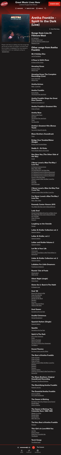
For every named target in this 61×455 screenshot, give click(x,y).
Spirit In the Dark (36, 341)
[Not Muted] (18, 447)
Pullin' (33, 338)
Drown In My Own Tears (38, 177)
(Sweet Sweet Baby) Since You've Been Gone (44, 213)
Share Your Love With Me (38, 434)
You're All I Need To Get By (38, 130)
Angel (33, 159)
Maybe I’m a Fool (36, 413)
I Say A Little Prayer (36, 115)
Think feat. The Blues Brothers (39, 381)
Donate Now (54, 4)
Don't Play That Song (37, 336)
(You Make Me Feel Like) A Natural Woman (43, 207)
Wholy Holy (34, 70)
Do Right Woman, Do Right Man (40, 170)
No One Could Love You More (39, 351)
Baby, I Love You (36, 86)
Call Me (33, 431)
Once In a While (35, 393)
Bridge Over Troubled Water (39, 144)
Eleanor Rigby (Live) (37, 40)
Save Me (33, 182)
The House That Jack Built (38, 94)
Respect (33, 181)
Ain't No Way (35, 216)
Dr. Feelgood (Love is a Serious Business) (43, 175)
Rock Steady (34, 92)
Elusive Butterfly (36, 297)
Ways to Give (29, 8)
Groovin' (33, 220)
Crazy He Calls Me (36, 295)
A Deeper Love (35, 287)
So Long (33, 302)
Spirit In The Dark (36, 340)
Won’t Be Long (35, 418)
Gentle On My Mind (37, 298)
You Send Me (35, 122)
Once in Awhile (35, 405)
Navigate (19, 8)
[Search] (45, 8)
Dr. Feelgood (35, 38)
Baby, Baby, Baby (36, 168)
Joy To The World (36, 56)
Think (33, 120)
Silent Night (34, 281)
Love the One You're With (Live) (40, 41)
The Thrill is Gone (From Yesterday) (41, 343)
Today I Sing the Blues (37, 303)
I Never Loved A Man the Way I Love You (42, 179)
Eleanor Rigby (35, 432)
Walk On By (34, 274)
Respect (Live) (35, 43)
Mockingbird (35, 273)
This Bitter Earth (36, 442)
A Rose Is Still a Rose (37, 62)
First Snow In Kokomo (37, 267)
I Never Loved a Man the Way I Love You (42, 192)
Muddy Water (35, 403)
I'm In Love (34, 251)
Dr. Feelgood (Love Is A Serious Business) (43, 172)
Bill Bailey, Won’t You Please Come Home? (43, 401)
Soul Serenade (35, 184)
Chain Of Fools (35, 218)
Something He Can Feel (38, 311)
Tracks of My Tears (36, 305)
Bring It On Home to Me (38, 293)
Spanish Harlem (35, 232)
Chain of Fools (35, 109)
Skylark (33, 226)
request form (5, 51)
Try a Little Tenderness (37, 395)
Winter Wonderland (36, 318)
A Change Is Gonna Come (38, 167)
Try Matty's (34, 345)
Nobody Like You (36, 387)
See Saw (33, 116)
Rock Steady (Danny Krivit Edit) (40, 150)
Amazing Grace (35, 68)
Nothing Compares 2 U (37, 102)
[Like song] (54, 29)
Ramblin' (33, 300)
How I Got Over (35, 78)
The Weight (34, 436)
